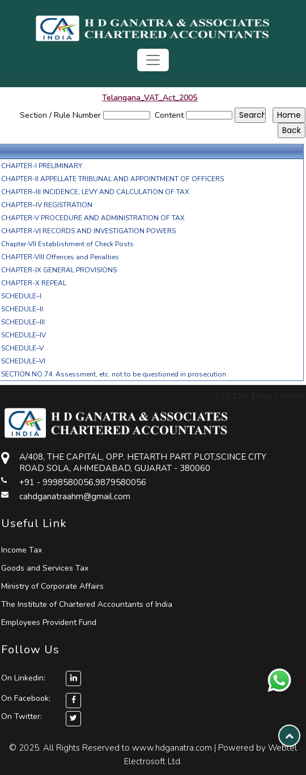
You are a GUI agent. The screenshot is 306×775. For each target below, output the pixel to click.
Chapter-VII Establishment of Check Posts (67, 244)
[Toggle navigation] (153, 60)
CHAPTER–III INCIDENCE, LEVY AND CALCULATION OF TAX (95, 191)
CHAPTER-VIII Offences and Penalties (60, 257)
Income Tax (21, 550)
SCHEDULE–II (22, 309)
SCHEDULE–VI (23, 361)
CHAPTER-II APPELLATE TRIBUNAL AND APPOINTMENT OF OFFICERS (112, 178)
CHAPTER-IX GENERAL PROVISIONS (59, 270)
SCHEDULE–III (23, 322)
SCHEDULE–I (21, 296)
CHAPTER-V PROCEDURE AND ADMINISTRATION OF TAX (93, 217)
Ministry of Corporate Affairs (52, 586)
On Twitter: (21, 716)
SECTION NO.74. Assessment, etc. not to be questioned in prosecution (113, 374)
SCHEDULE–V (22, 348)
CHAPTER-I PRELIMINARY (41, 165)
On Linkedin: (41, 678)
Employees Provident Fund (48, 622)
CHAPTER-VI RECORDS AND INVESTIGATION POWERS (88, 231)
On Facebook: (25, 698)
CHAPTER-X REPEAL (33, 283)
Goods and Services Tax (44, 568)
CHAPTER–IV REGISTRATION (46, 204)
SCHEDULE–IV (23, 335)
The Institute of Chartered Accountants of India (86, 604)
